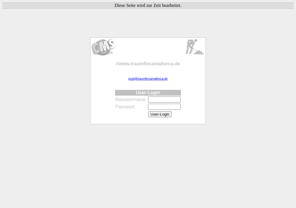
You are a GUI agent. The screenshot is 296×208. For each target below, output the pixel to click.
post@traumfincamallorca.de (148, 78)
